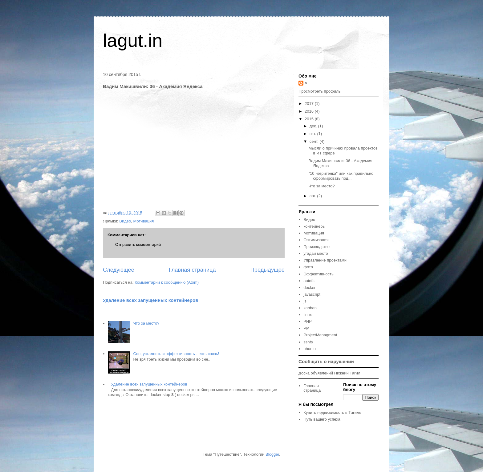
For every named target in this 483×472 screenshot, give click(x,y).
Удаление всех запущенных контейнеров (150, 300)
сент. (315, 141)
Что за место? (146, 323)
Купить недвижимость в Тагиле (332, 412)
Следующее (118, 270)
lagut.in (132, 40)
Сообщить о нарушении (326, 361)
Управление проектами (325, 260)
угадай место (315, 253)
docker (309, 287)
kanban (310, 308)
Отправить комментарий (138, 244)
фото (308, 267)
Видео (125, 221)
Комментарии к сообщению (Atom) (167, 282)
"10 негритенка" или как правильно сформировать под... (340, 176)
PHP (307, 321)
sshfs (308, 342)
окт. (313, 133)
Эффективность (318, 274)
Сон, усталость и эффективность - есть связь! (176, 353)
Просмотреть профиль (319, 91)
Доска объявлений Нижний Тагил (329, 373)
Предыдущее (267, 270)
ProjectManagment (320, 335)
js (304, 301)
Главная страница (192, 270)
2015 (310, 119)
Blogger (272, 454)
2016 (310, 111)
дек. (314, 126)
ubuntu (309, 348)
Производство (316, 246)
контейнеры (314, 226)
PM (306, 328)
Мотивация (143, 221)
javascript (311, 294)
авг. (313, 196)
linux (307, 314)
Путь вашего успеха (321, 419)
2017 (310, 103)
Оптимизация (316, 240)
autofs (308, 280)
